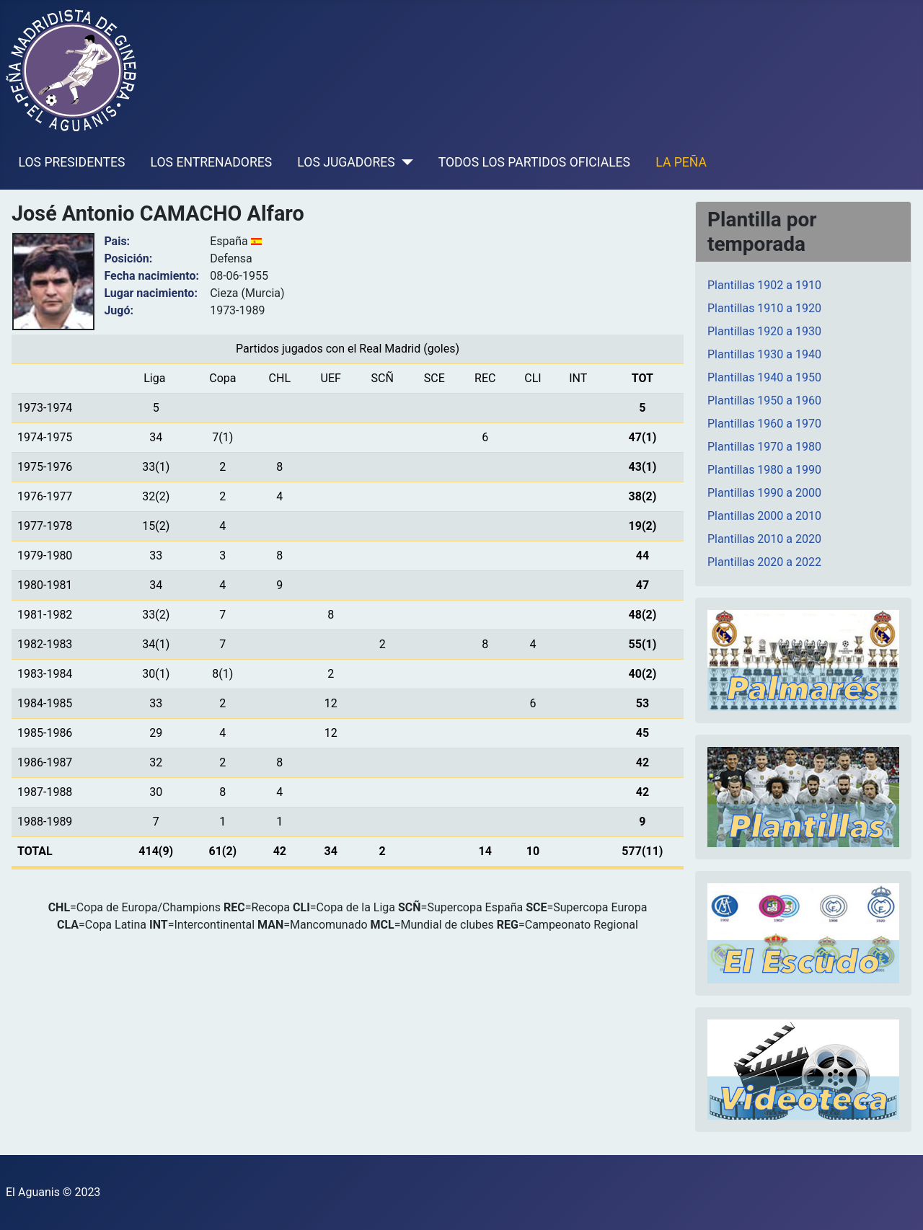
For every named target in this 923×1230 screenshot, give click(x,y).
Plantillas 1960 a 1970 (764, 423)
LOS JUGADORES (345, 162)
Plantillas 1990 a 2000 (764, 493)
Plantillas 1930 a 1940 (764, 354)
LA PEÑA (681, 162)
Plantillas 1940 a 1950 (764, 377)
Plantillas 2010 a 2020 (764, 539)
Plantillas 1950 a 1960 (764, 400)
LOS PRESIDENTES (72, 162)
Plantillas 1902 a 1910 (764, 285)
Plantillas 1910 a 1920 (764, 308)
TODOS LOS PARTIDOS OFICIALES (534, 162)
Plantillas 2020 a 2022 (764, 562)
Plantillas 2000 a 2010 (764, 516)
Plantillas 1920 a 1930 (764, 331)
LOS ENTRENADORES (212, 162)
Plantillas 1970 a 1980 (764, 446)
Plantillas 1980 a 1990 (764, 470)
